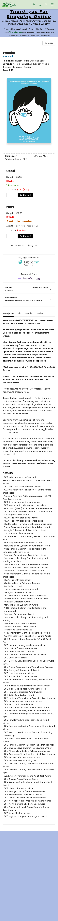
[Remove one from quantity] (8, 195)
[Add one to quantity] (16, 195)
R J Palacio (9, 56)
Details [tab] (29, 313)
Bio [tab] (20, 313)
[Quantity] (12, 195)
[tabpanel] (29, 572)
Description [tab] (8, 313)
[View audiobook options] (29, 261)
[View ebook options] (29, 277)
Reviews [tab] (41, 313)
